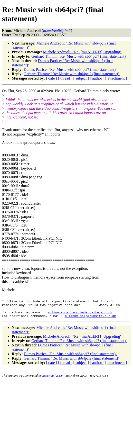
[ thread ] (65, 78)
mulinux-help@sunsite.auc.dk (90, 320)
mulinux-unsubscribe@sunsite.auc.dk (80, 316)
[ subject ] (81, 78)
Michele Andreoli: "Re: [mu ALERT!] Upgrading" (82, 52)
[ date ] (51, 78)
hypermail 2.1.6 (52, 380)
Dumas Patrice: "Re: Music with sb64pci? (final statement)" (70, 69)
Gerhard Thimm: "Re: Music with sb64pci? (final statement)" (79, 56)
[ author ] (97, 78)
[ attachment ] (116, 78)
